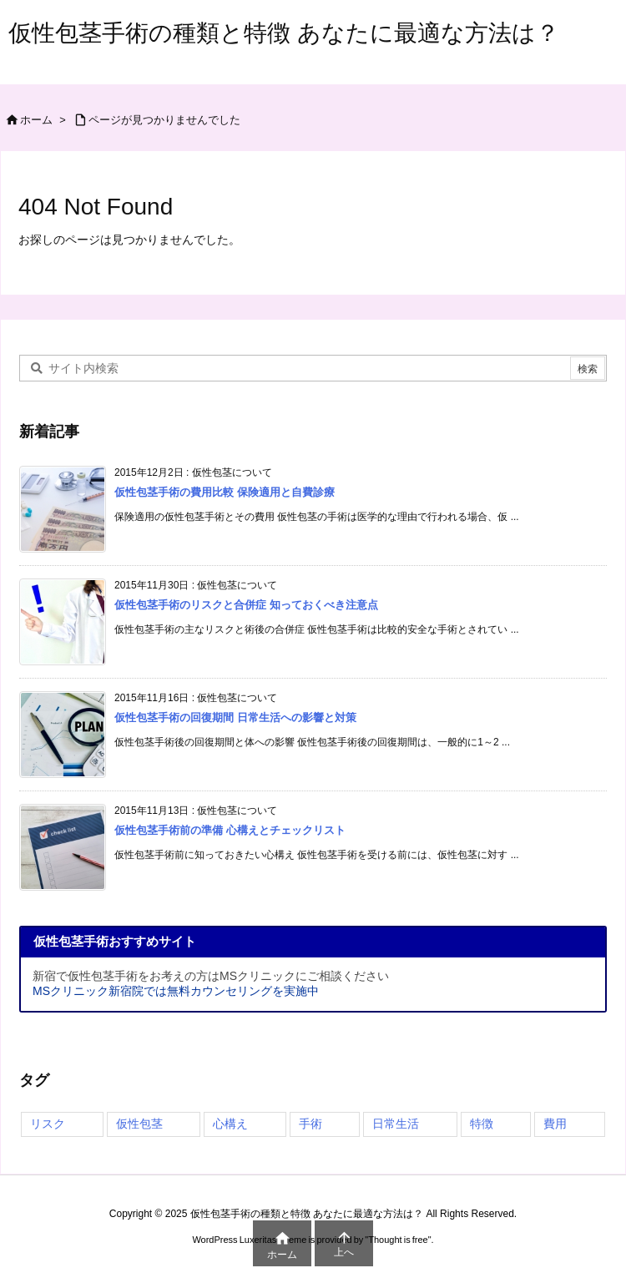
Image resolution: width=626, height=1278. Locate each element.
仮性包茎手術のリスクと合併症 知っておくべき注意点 (246, 605)
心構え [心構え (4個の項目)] (230, 1123)
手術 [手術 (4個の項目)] (310, 1123)
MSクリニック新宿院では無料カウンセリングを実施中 (176, 991)
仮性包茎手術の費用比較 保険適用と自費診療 (224, 492)
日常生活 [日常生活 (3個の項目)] (395, 1123)
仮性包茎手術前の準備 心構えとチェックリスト (230, 830)
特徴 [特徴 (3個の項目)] (481, 1123)
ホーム (36, 120)
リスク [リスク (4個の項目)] (47, 1123)
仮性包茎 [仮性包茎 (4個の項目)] (139, 1123)
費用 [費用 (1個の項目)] (555, 1123)
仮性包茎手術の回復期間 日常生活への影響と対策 (235, 717)
